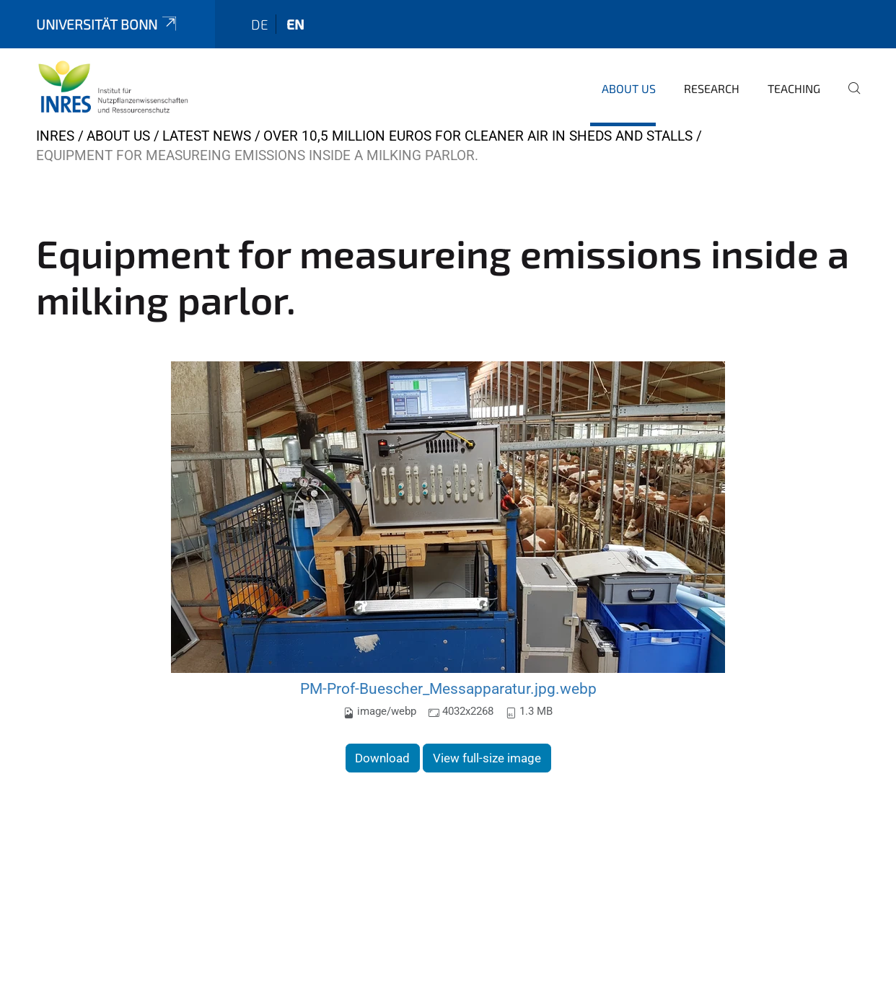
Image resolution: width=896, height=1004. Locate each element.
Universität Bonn (107, 24)
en (295, 24)
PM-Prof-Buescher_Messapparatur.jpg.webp (448, 688)
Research (711, 88)
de (259, 24)
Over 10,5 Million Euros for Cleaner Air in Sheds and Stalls (478, 136)
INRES (55, 136)
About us (629, 88)
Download (382, 758)
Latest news (206, 136)
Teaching (794, 88)
